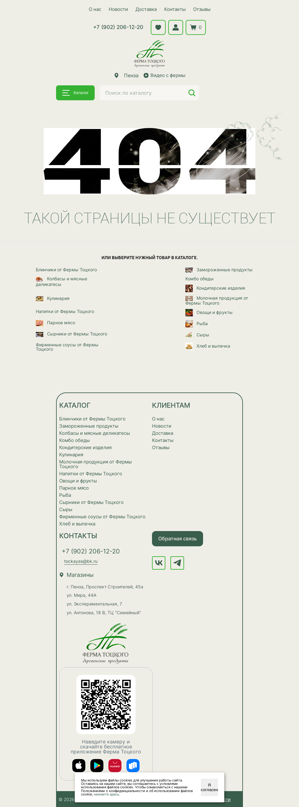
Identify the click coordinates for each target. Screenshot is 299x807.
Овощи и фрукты (209, 312)
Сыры (197, 335)
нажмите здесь (106, 794)
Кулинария (52, 298)
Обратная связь (177, 538)
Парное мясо (55, 323)
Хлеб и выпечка (207, 346)
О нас (95, 9)
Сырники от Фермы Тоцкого (71, 333)
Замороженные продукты (219, 269)
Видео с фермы (164, 75)
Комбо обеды (199, 278)
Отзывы (202, 9)
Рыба (196, 323)
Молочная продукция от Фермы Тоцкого (216, 300)
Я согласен (209, 787)
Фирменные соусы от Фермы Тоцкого (67, 346)
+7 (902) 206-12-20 (118, 27)
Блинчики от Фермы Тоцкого (66, 269)
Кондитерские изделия (215, 288)
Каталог (75, 93)
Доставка (146, 9)
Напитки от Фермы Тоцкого (65, 311)
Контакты (175, 9)
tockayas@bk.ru (80, 560)
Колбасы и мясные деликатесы (61, 281)
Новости (118, 9)
